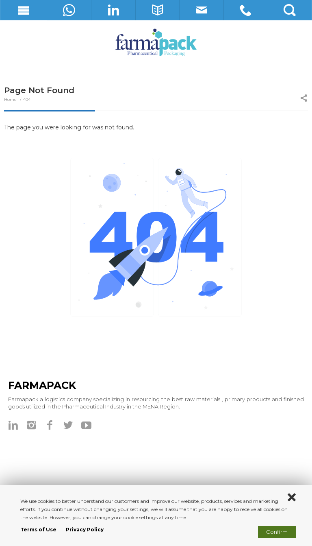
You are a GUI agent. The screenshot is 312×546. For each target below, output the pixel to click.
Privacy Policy (85, 529)
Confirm (277, 532)
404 (26, 99)
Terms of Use (38, 529)
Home (11, 99)
